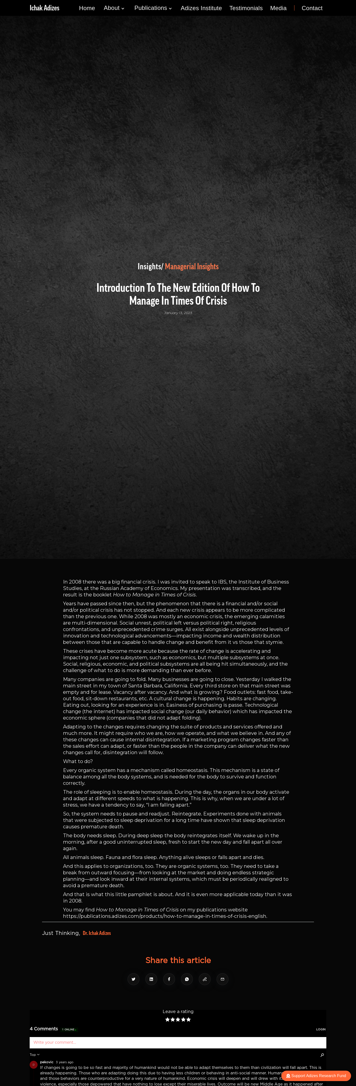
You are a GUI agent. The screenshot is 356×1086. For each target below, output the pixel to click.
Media (278, 8)
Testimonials (246, 8)
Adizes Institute (201, 8)
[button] (114, 7)
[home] (44, 8)
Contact (312, 8)
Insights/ (151, 266)
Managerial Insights (192, 266)
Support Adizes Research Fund (316, 1076)
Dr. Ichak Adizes (97, 933)
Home (87, 8)
